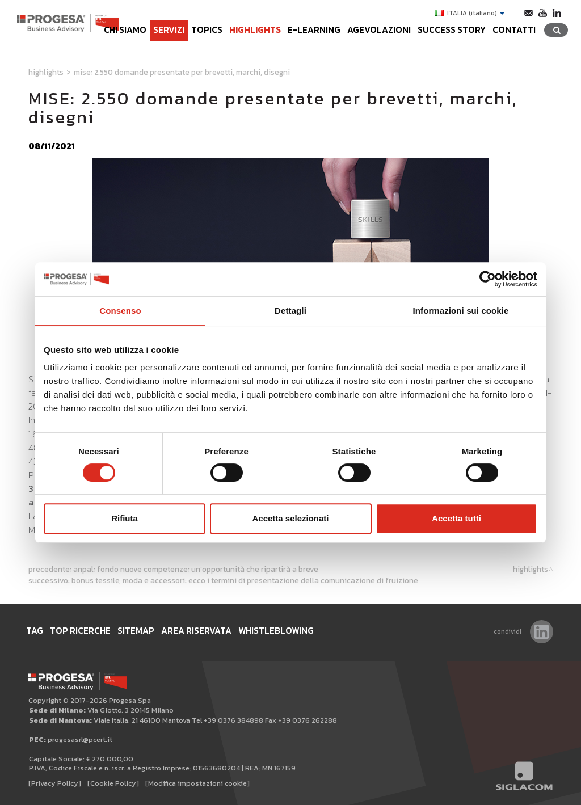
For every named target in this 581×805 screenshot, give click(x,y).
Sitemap (135, 630)
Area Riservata (196, 630)
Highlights (255, 29)
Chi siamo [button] (125, 29)
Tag (34, 630)
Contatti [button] (514, 29)
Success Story (452, 29)
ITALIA (469, 13)
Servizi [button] (168, 29)
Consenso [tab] (120, 310)
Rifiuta (124, 518)
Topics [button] (206, 29)
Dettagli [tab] (290, 310)
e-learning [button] (314, 29)
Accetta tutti (456, 518)
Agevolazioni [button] (379, 29)
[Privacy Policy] (54, 783)
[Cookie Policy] (113, 783)
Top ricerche (80, 630)
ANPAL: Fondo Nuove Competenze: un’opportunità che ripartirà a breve (195, 569)
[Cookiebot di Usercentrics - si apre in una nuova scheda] (487, 279)
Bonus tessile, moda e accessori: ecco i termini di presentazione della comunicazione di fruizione (244, 580)
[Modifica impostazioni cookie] (197, 783)
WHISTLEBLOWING (276, 630)
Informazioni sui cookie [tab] (461, 310)
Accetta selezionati (290, 518)
